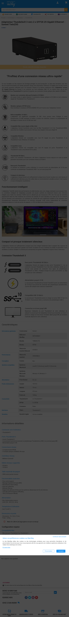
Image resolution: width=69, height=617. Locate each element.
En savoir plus (6, 547)
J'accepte (61, 551)
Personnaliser (48, 551)
